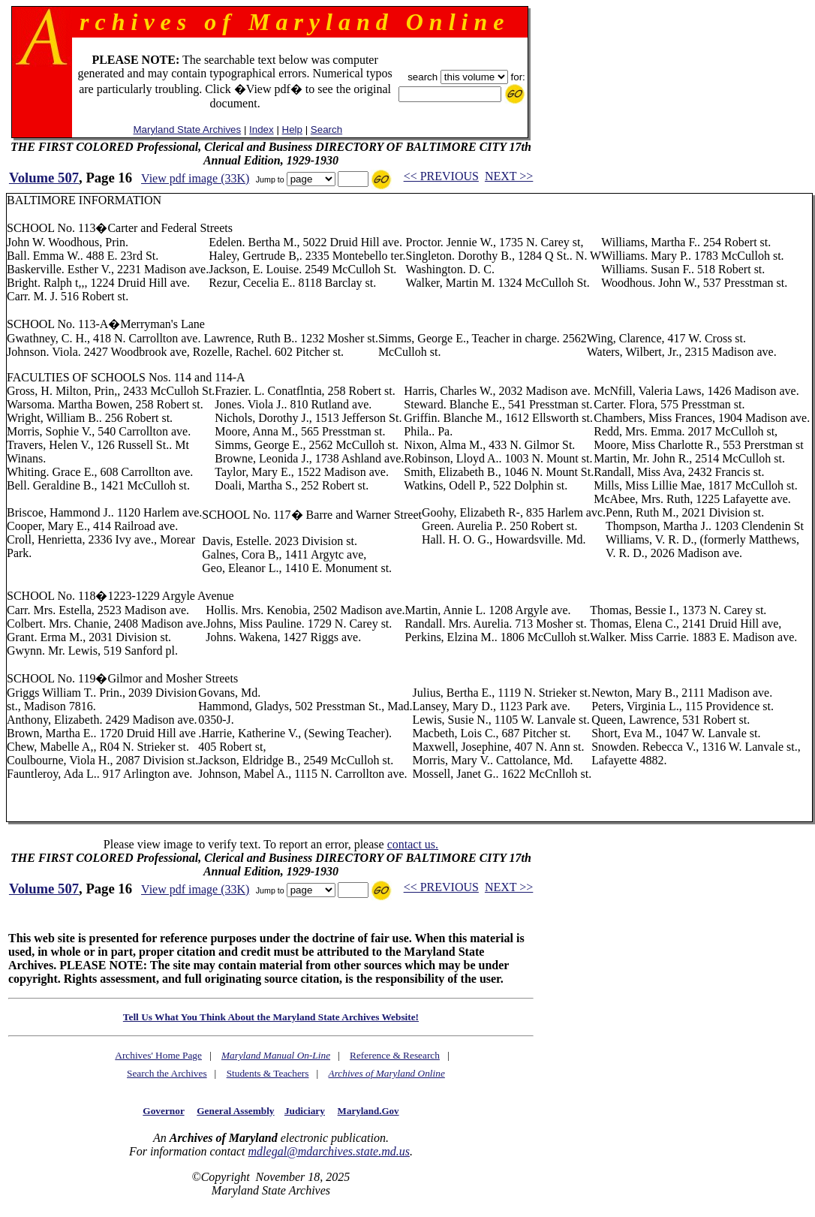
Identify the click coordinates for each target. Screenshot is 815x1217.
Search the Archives (167, 1073)
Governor (163, 1110)
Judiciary (304, 1110)
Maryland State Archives (187, 129)
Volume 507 (44, 177)
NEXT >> (509, 176)
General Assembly (235, 1110)
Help (292, 129)
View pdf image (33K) (195, 178)
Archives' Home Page (158, 1055)
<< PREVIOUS (441, 176)
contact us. (412, 844)
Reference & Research (395, 1055)
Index (261, 129)
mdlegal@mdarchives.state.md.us (329, 1151)
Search (326, 129)
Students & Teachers (268, 1073)
